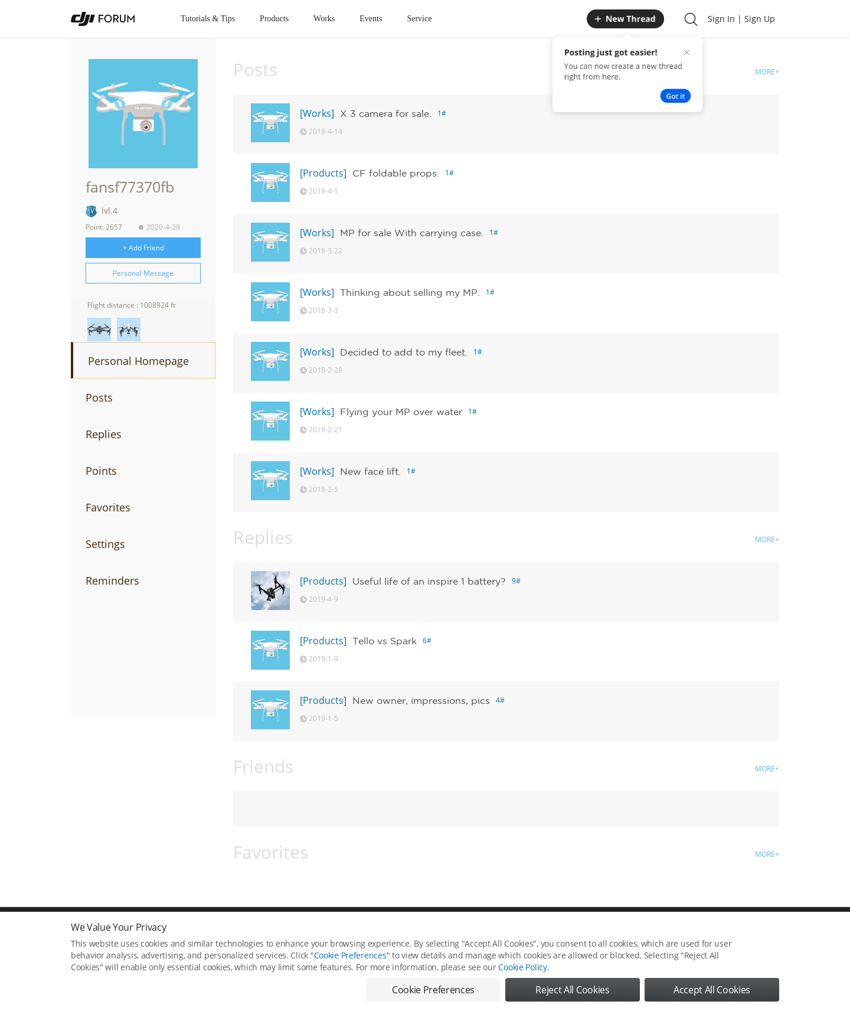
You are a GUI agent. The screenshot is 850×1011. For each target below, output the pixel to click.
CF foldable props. (395, 173)
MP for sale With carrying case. (411, 232)
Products (274, 18)
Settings (105, 544)
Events (370, 18)
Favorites (108, 507)
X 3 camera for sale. (385, 113)
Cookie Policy (522, 980)
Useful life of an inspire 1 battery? (429, 581)
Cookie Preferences (350, 968)
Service (419, 18)
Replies (104, 434)
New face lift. (370, 471)
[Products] (323, 173)
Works (324, 18)
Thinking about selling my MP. (410, 292)
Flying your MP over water (401, 411)
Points (101, 471)
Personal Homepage (138, 361)
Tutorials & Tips (208, 18)
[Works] (317, 113)
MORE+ (767, 72)
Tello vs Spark (384, 640)
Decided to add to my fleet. (404, 352)
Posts (99, 397)
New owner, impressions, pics (421, 700)
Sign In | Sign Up (741, 18)
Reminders (112, 580)
